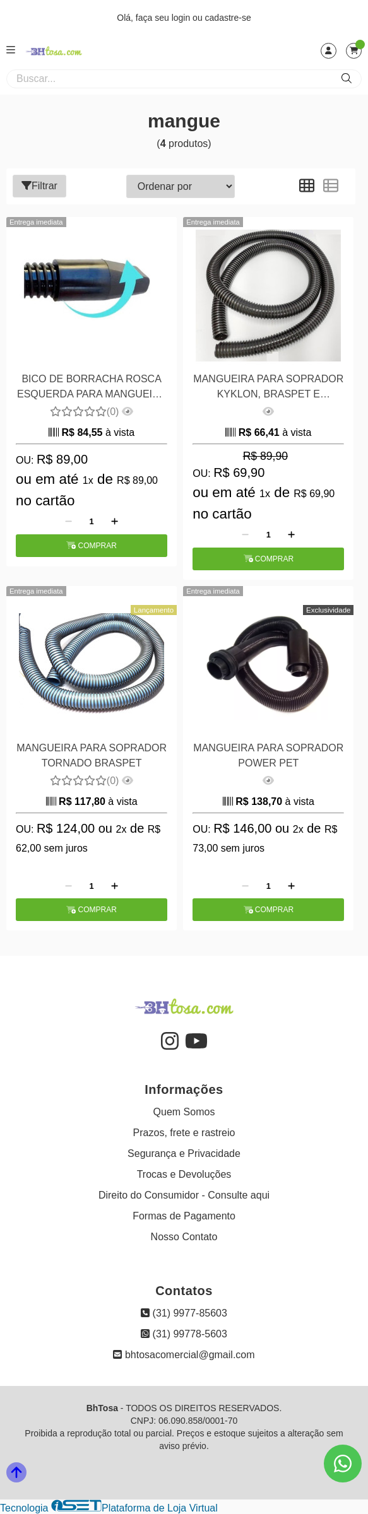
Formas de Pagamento (184, 1216)
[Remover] (68, 521)
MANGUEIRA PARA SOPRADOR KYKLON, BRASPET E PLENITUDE (268, 388)
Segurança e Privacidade (184, 1153)
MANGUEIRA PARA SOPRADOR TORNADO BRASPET (91, 755)
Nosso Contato (184, 1236)
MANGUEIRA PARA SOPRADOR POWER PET (268, 755)
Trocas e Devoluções (184, 1174)
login (182, 18)
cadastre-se (228, 18)
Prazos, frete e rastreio (184, 1132)
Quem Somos (184, 1111)
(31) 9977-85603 (184, 1313)
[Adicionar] (114, 521)
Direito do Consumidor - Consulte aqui (184, 1195)
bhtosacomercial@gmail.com (183, 1354)
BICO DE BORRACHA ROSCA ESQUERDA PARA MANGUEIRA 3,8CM (91, 388)
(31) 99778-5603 (184, 1334)
